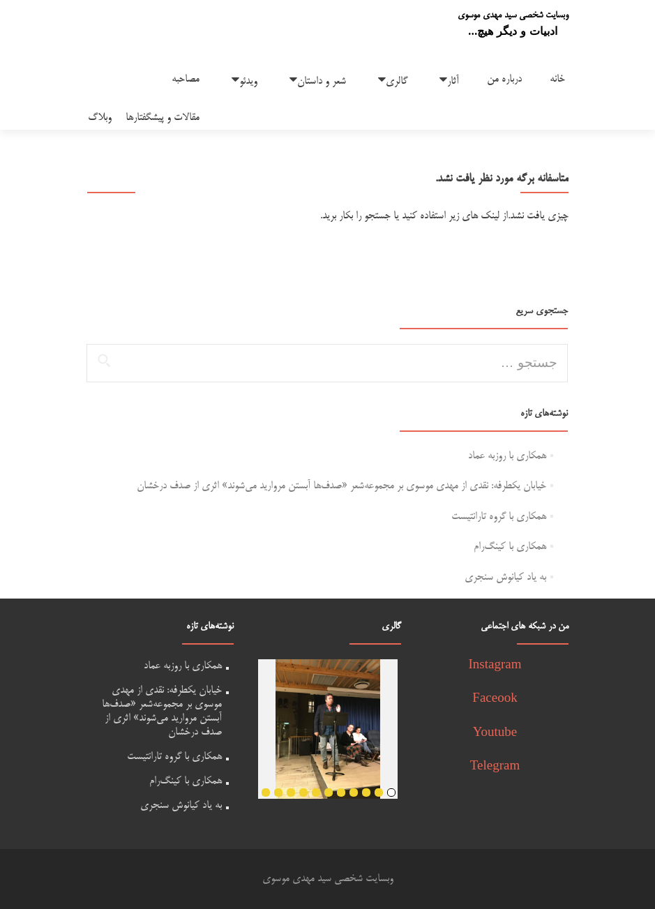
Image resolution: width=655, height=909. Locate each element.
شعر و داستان (321, 81)
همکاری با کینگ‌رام (510, 546)
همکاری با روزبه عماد (507, 456)
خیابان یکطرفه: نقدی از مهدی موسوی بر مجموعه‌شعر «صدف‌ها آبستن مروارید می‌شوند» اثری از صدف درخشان (341, 486)
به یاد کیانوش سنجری (505, 577)
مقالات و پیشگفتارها (162, 117)
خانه (557, 79)
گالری (396, 81)
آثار (453, 81)
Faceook (494, 699)
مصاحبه (185, 79)
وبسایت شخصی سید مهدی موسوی (513, 15)
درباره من (504, 79)
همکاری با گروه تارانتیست (498, 516)
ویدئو (248, 81)
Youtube (495, 733)
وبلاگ (100, 117)
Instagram (495, 666)
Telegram (495, 767)
